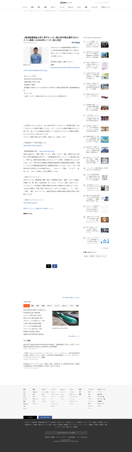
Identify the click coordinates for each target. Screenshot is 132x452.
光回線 (35, 424)
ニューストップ (99, 2)
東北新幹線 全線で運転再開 (31, 312)
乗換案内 (91, 424)
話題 (80, 394)
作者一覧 (99, 394)
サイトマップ (100, 403)
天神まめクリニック (71, 422)
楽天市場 (92, 256)
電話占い (95, 422)
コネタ (62, 394)
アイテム (85, 422)
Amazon (86, 256)
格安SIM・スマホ (103, 422)
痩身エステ (69, 427)
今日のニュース (105, 7)
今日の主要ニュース (74, 336)
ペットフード (58, 427)
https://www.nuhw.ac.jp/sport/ (32, 145)
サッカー (44, 396)
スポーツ (53, 7)
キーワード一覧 (101, 399)
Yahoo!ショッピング (101, 256)
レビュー (53, 392)
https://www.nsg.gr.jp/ (30, 203)
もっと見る (105, 248)
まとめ (25, 399)
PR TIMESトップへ (47, 208)
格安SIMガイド (28, 424)
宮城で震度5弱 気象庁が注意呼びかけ (34, 310)
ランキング (94, 7)
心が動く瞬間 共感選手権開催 (32, 323)
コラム (79, 7)
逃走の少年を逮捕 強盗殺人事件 (33, 318)
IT (51, 399)
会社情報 (47, 437)
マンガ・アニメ (55, 394)
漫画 (86, 7)
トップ (26, 305)
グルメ (52, 401)
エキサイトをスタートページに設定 (66, 432)
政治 (24, 396)
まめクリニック (61, 422)
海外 (39, 7)
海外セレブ (35, 399)
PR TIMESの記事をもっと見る (71, 297)
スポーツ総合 (45, 392)
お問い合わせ (84, 437)
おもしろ (70, 7)
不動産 (96, 424)
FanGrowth (53, 422)
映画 (34, 394)
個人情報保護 (71, 437)
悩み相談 (60, 424)
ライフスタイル (73, 396)
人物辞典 (99, 401)
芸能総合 (35, 392)
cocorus (55, 424)
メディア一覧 (100, 396)
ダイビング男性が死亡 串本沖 (32, 315)
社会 (24, 392)
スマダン (72, 392)
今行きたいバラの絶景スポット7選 (34, 320)
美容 (106, 424)
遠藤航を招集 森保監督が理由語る (33, 334)
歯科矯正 (101, 424)
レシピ (80, 424)
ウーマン (75, 424)
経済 (24, 394)
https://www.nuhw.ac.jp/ (46, 151)
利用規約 (52, 437)
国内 (32, 7)
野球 (43, 394)
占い (70, 424)
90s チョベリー (73, 401)
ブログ (90, 422)
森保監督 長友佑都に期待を (31, 331)
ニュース (24, 7)
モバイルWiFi (48, 424)
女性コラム (72, 394)
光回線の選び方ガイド (43, 422)
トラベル (72, 399)
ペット (62, 399)
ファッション (54, 403)
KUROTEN (34, 422)
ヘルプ (99, 406)
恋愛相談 (66, 424)
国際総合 (25, 404)
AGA (64, 427)
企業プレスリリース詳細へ (32, 208)
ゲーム (52, 396)
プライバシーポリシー (61, 437)
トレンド (62, 7)
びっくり (62, 392)
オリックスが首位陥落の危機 (32, 326)
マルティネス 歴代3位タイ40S (32, 329)
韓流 (34, 401)
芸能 (45, 7)
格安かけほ (41, 424)
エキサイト (106, 2)
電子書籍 (75, 427)
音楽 (34, 396)
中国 (24, 406)
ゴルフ (43, 399)
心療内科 (79, 422)
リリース (99, 392)
